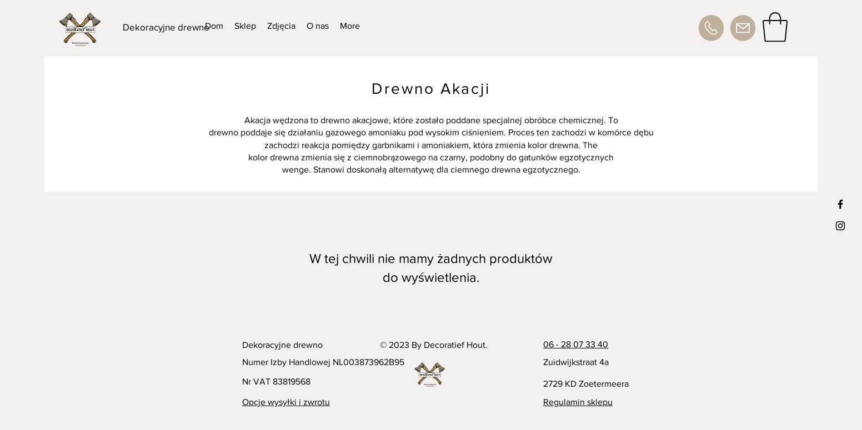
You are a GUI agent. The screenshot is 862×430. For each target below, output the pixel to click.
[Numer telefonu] (711, 28)
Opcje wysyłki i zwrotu (286, 402)
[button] (775, 27)
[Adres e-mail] (742, 28)
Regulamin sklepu (578, 402)
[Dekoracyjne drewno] (167, 27)
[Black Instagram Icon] (840, 226)
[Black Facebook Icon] (840, 204)
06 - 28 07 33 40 (575, 344)
